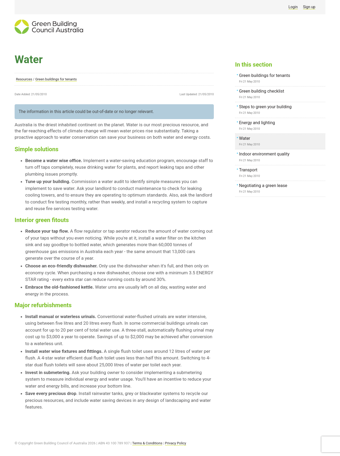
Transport (281, 173)
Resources (24, 79)
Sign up (309, 7)
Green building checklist (281, 94)
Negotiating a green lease (281, 189)
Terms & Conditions (147, 443)
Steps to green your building (281, 110)
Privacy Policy (175, 443)
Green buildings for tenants (56, 79)
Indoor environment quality (281, 157)
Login (293, 7)
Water (281, 141)
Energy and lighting (281, 126)
